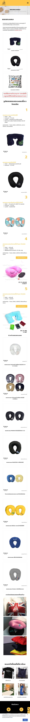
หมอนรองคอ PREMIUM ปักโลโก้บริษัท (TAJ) (15, 430)
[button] (27, 3)
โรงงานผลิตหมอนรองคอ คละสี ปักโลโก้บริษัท (15, 494)
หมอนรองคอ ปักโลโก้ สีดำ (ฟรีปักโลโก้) (15, 462)
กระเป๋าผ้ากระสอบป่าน (8, 697)
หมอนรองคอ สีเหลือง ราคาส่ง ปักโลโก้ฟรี (15, 525)
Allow (25, 720)
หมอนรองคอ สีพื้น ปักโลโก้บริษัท (15, 557)
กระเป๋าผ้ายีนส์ (22, 680)
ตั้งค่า (11, 717)
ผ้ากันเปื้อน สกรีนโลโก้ (21, 697)
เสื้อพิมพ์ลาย (8, 680)
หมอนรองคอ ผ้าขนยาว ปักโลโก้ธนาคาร (15, 589)
